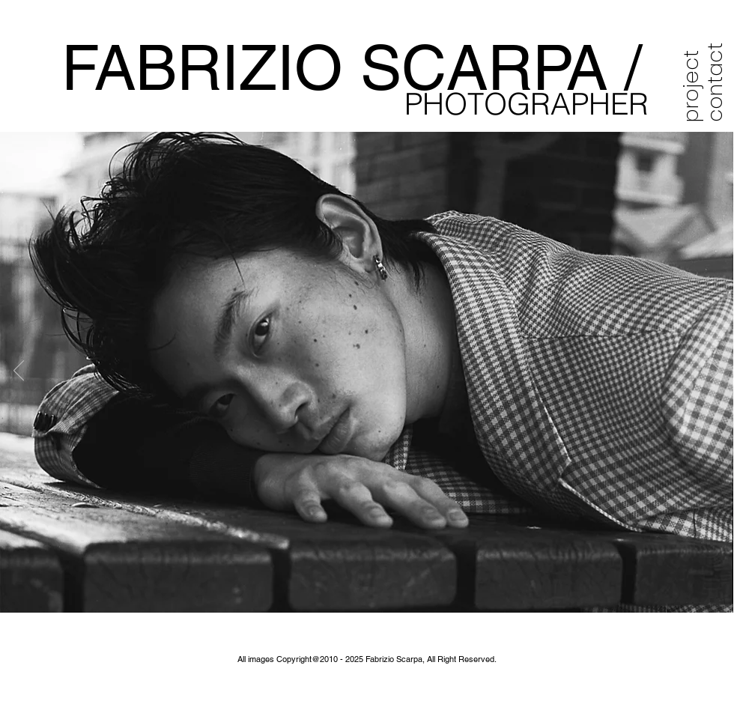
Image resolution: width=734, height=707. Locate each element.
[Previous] (18, 371)
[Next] (715, 371)
